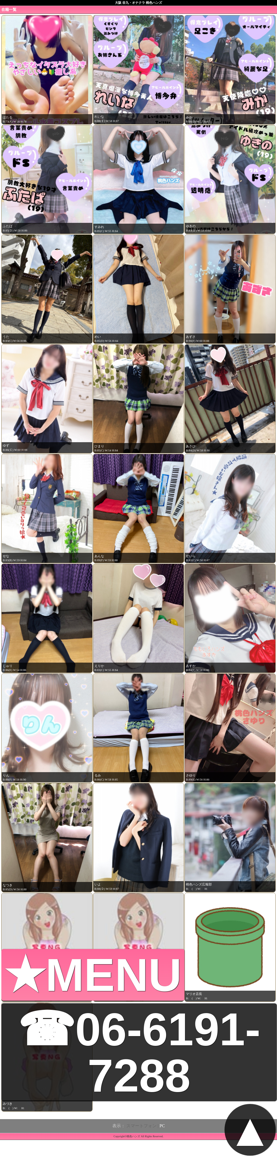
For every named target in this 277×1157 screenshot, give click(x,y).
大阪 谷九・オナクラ (130, 3)
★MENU (93, 975)
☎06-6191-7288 (139, 1052)
